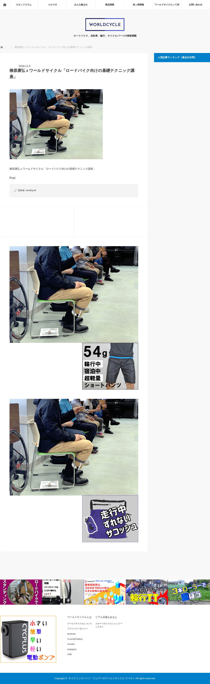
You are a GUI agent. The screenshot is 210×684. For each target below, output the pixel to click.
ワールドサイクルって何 (167, 4)
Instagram (71, 649)
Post (12, 178)
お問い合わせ (195, 4)
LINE (69, 654)
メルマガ (52, 4)
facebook (71, 634)
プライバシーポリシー (77, 628)
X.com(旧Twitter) (75, 639)
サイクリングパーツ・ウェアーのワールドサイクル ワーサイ (102, 678)
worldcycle (31, 190)
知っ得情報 (138, 4)
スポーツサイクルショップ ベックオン (109, 625)
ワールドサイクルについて (79, 623)
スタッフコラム (24, 4)
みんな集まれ (81, 4)
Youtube (71, 644)
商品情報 (109, 4)
